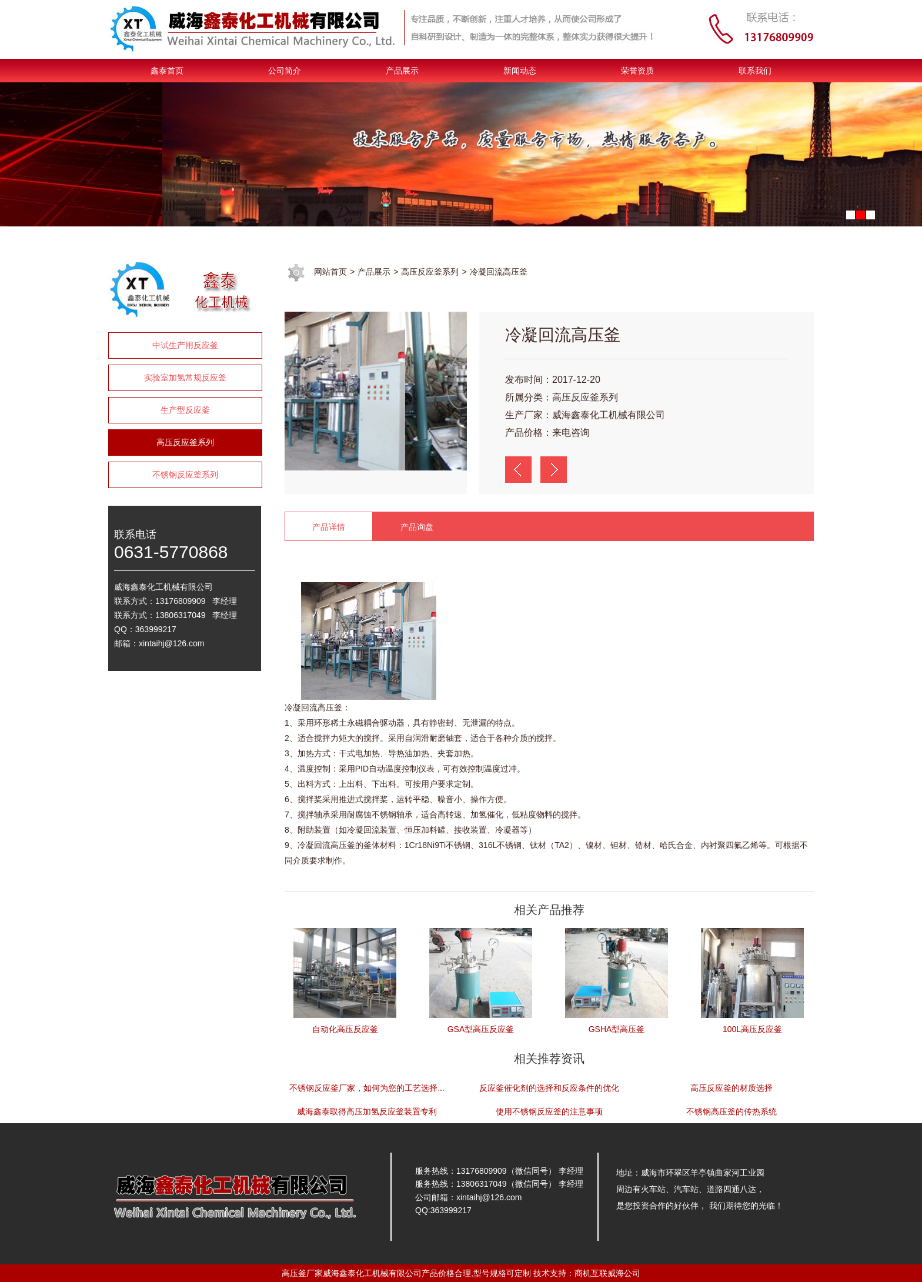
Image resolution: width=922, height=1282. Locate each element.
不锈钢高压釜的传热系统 (731, 1111)
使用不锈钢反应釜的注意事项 (549, 1111)
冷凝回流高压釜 (498, 271)
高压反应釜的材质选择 (731, 1088)
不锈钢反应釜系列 (185, 474)
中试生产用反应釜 (185, 345)
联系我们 (755, 70)
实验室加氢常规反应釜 (185, 377)
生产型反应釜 (185, 410)
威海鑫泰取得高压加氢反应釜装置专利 (367, 1111)
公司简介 (284, 70)
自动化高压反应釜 (345, 1029)
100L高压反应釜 (752, 1029)
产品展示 (402, 70)
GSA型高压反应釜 (481, 1029)
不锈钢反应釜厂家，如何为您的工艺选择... (367, 1088)
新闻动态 (519, 70)
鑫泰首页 (167, 70)
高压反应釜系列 (185, 442)
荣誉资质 (637, 70)
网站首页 (330, 271)
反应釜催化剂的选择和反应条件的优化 (549, 1088)
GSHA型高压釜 (617, 1029)
